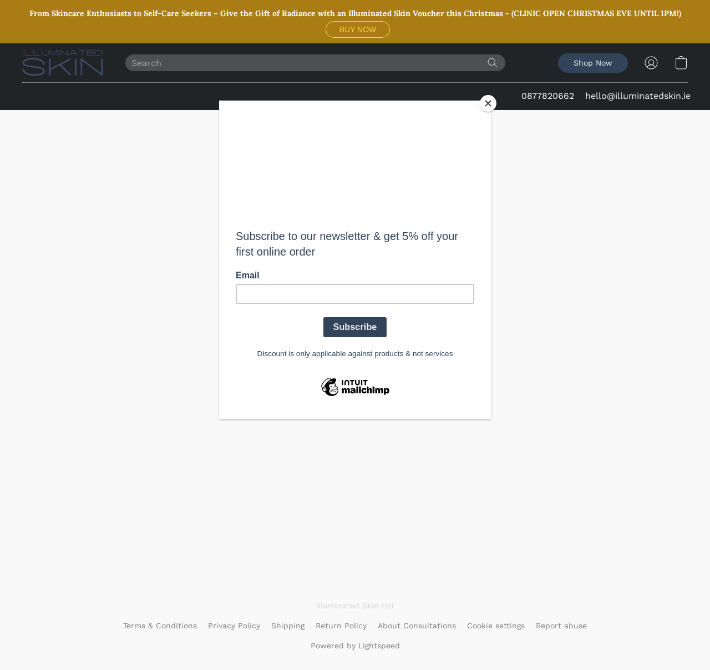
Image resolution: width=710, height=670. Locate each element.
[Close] (488, 103)
